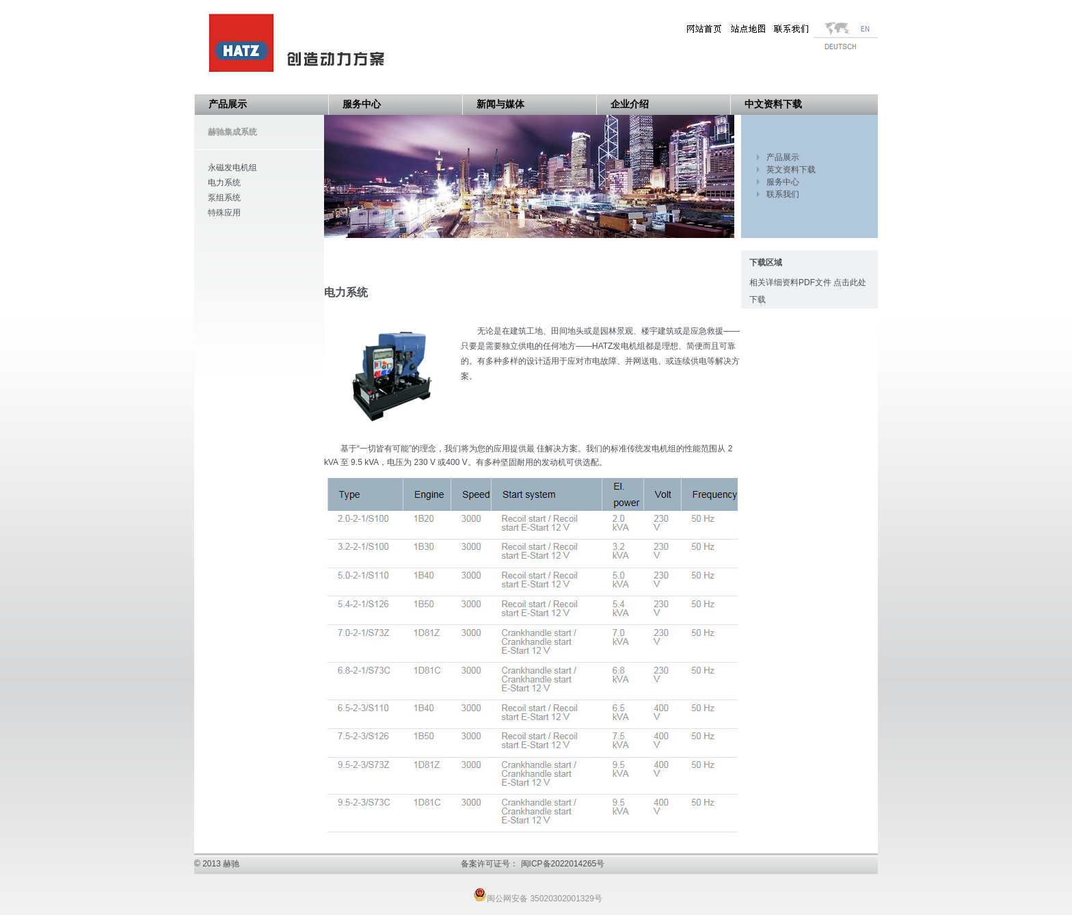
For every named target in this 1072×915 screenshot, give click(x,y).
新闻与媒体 (500, 104)
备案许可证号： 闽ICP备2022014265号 (532, 863)
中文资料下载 (773, 104)
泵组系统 (224, 197)
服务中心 (362, 104)
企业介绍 (630, 104)
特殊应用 (224, 212)
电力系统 (224, 182)
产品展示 (228, 104)
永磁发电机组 (232, 167)
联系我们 (782, 194)
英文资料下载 (791, 169)
